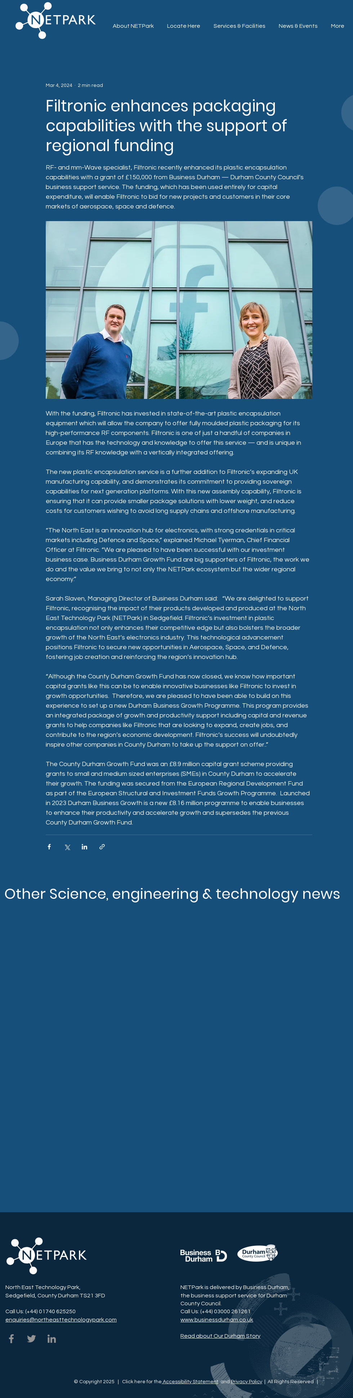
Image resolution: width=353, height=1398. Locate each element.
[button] (239, 23)
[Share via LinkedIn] (84, 846)
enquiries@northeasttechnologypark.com (61, 1320)
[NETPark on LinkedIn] (52, 1339)
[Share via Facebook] (49, 846)
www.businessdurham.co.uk (216, 1320)
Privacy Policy (246, 1381)
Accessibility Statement (190, 1381)
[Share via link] (102, 846)
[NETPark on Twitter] (31, 1339)
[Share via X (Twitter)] (66, 846)
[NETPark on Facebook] (11, 1339)
